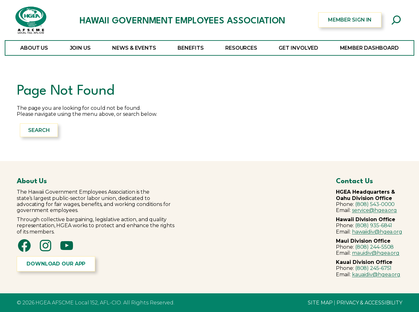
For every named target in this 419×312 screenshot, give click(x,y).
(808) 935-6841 (373, 225)
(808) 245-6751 (373, 268)
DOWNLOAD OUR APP (56, 264)
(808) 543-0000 (375, 204)
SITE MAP (320, 303)
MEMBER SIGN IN (350, 20)
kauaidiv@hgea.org (376, 274)
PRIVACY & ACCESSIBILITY (369, 303)
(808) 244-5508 (374, 247)
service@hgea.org (374, 210)
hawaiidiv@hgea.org (377, 232)
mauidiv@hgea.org (375, 253)
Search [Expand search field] (39, 130)
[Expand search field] (396, 20)
